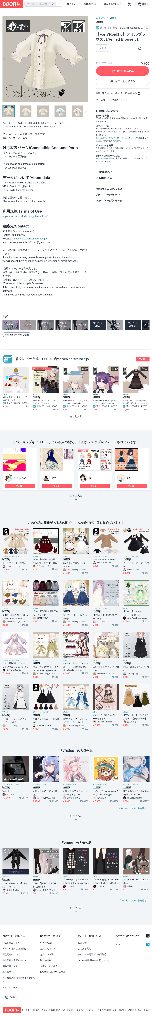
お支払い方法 (105, 177)
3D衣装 (36, 395)
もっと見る (76, 498)
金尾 (53, 477)
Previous (4, 58)
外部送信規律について (107, 1010)
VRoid (113, 18)
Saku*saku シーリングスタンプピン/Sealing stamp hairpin (105, 402)
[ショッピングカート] (130, 4)
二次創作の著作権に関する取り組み (18, 980)
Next (85, 58)
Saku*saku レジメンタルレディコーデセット (45, 401)
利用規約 (35, 1010)
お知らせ (82, 942)
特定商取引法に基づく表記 (109, 188)
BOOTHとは (90, 4)
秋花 (128, 477)
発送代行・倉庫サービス (14, 960)
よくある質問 (84, 948)
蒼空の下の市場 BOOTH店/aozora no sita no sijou (53, 359)
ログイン (71, 4)
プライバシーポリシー (106, 194)
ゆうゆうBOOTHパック (127, 138)
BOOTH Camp (9, 987)
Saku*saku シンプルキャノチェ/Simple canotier (75, 401)
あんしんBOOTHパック (105, 138)
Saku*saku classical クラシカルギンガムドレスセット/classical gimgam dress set (136, 402)
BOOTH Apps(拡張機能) (14, 948)
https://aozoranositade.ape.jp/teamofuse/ (25, 216)
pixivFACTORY (102, 158)
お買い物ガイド (47, 948)
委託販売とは (9, 972)
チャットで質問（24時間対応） (93, 954)
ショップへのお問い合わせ (109, 200)
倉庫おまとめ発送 (49, 966)
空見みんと (20, 477)
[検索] (53, 4)
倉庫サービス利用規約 (51, 1010)
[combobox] (40, 4)
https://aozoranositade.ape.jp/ (30, 238)
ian (90, 477)
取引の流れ (104, 172)
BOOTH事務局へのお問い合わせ (94, 960)
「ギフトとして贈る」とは (112, 100)
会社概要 (25, 1010)
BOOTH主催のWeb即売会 (52, 972)
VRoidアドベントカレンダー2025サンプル (16, 398)
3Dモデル (100, 18)
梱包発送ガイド (10, 966)
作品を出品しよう (112, 4)
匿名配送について (11, 954)
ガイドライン (68, 1010)
